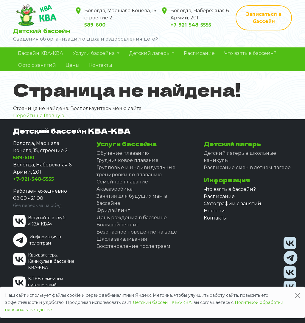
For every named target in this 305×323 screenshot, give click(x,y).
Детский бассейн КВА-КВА (162, 302)
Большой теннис (118, 225)
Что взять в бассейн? (250, 53)
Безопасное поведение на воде (137, 232)
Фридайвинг (113, 210)
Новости (214, 211)
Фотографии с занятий (232, 203)
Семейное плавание (122, 182)
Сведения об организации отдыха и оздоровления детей (86, 39)
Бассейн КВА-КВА (40, 53)
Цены (73, 65)
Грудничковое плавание (127, 160)
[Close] (297, 295)
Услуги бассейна (94, 53)
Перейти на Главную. (39, 115)
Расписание (199, 53)
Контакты (100, 65)
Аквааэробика (115, 189)
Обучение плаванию (123, 153)
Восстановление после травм (133, 246)
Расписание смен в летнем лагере (247, 167)
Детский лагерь (150, 53)
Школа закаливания (122, 239)
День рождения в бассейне (132, 217)
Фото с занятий (37, 65)
